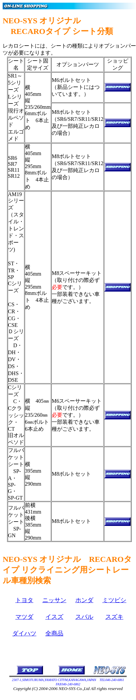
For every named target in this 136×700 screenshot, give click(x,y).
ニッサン (54, 600)
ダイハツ (24, 633)
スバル (84, 616)
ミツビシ (114, 600)
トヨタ (24, 600)
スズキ (114, 616)
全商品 (54, 633)
